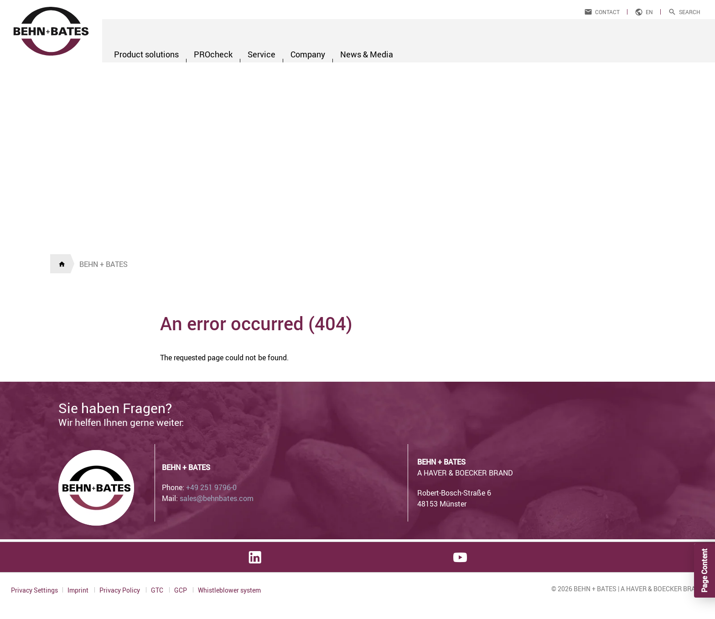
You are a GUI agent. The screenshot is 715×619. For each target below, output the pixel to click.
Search (689, 12)
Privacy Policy (120, 590)
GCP (181, 590)
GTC (158, 590)
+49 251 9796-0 (211, 487)
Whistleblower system (229, 590)
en (649, 12)
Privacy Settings (34, 590)
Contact (607, 12)
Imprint (78, 590)
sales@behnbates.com (217, 498)
